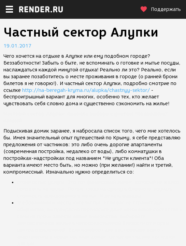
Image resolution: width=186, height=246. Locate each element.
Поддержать (160, 9)
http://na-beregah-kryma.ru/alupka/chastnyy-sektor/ (86, 90)
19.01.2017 (17, 46)
